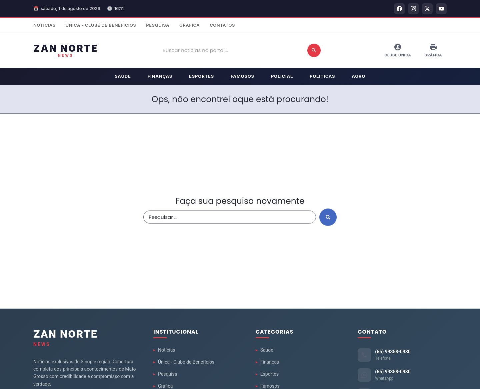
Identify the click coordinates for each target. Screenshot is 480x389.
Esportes (201, 76)
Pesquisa (157, 25)
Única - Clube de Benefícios (101, 25)
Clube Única (397, 50)
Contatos (222, 25)
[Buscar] (314, 50)
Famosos (242, 76)
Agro (358, 76)
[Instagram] (413, 8)
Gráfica (189, 25)
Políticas (322, 76)
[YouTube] (441, 8)
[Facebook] (399, 8)
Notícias (44, 25)
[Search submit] (328, 217)
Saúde (123, 76)
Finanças (160, 76)
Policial (282, 76)
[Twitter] (427, 8)
